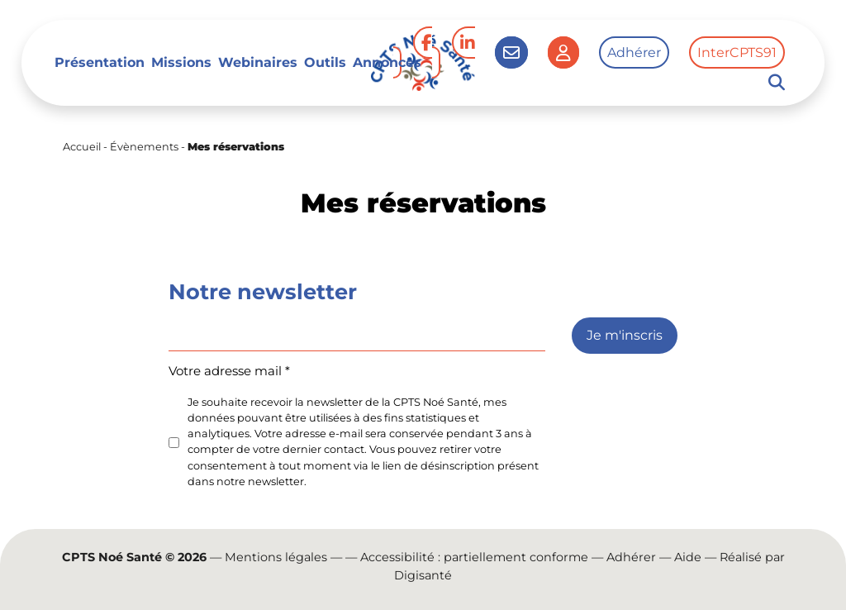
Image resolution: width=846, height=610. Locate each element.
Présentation (100, 62)
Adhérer (634, 52)
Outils (325, 62)
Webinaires (257, 62)
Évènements (144, 147)
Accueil (82, 147)
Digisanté (423, 575)
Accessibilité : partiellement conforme (474, 557)
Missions (181, 62)
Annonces (387, 62)
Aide (687, 557)
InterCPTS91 (737, 52)
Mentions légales (276, 557)
